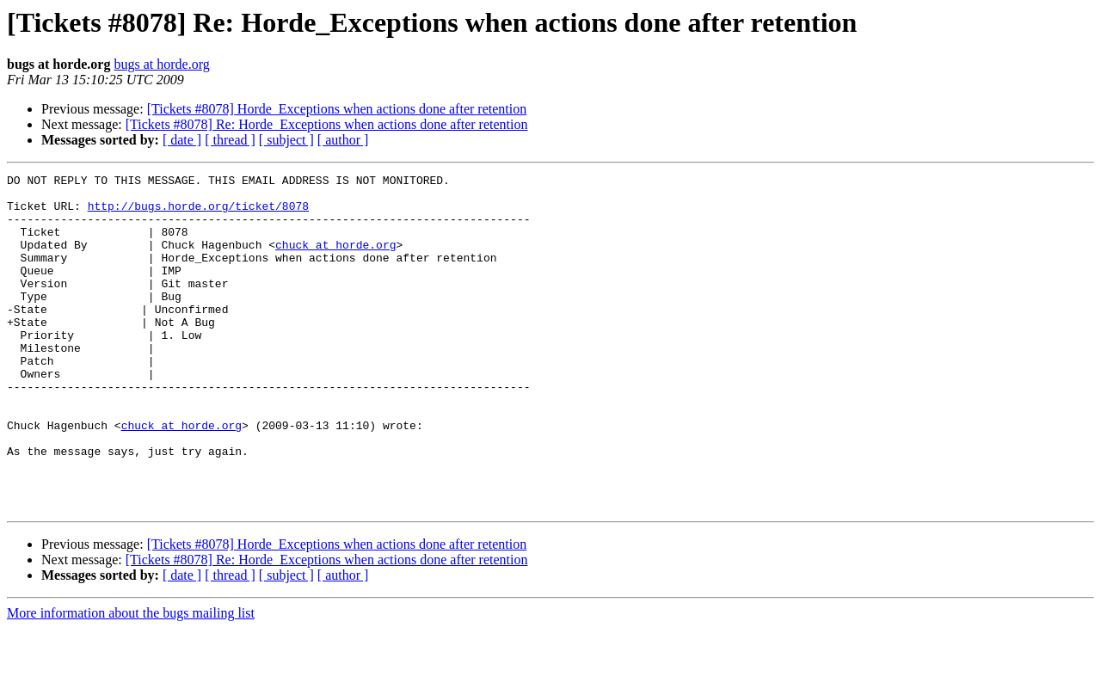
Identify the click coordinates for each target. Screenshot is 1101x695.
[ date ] (182, 139)
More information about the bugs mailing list (131, 680)
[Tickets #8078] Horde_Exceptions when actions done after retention (337, 108)
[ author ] (343, 139)
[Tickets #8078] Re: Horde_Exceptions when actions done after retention (327, 124)
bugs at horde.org (161, 64)
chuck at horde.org (335, 260)
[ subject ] (286, 139)
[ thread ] (230, 139)
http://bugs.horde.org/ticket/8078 (198, 213)
